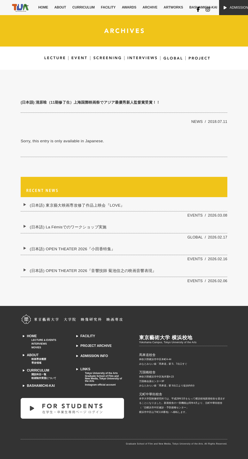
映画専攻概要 (38, 359)
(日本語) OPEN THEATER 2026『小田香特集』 (72, 249)
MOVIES (36, 347)
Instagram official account (100, 384)
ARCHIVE (150, 7)
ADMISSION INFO (94, 356)
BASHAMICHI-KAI (41, 385)
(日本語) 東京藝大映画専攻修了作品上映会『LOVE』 (77, 205)
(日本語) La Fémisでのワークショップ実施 (68, 227)
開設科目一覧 (38, 374)
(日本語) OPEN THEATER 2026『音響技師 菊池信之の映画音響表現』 (93, 270)
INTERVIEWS (39, 344)
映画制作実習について (43, 378)
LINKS (85, 369)
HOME (43, 7)
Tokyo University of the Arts (101, 373)
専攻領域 (36, 363)
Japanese (94, 141)
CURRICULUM (83, 7)
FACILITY (108, 7)
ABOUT (60, 7)
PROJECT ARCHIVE (96, 346)
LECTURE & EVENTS (43, 340)
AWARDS (129, 7)
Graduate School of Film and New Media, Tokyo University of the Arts (103, 378)
